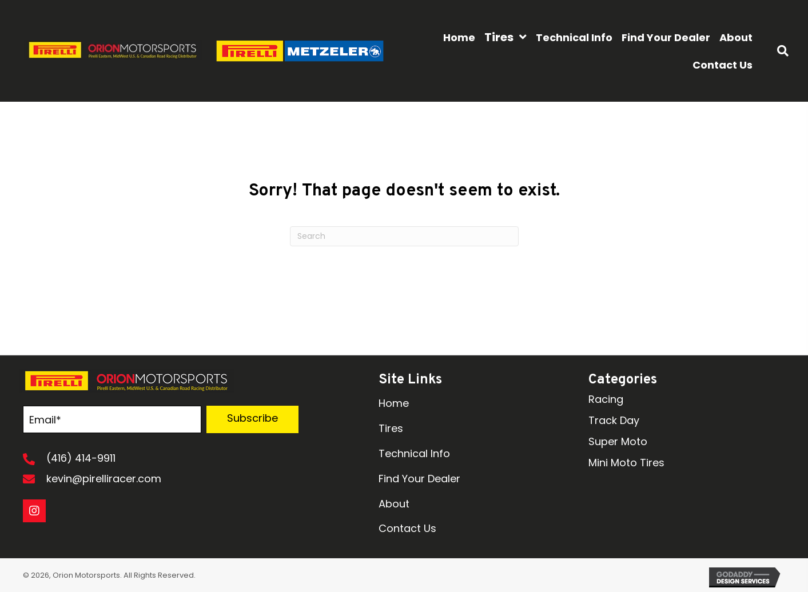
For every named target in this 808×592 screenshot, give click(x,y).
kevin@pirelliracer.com (103, 478)
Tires (391, 428)
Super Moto (617, 441)
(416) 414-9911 (81, 458)
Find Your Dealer (419, 478)
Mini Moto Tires (626, 462)
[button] (252, 419)
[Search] (404, 236)
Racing (605, 399)
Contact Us (407, 528)
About (394, 504)
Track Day (613, 420)
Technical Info (414, 453)
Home (394, 403)
